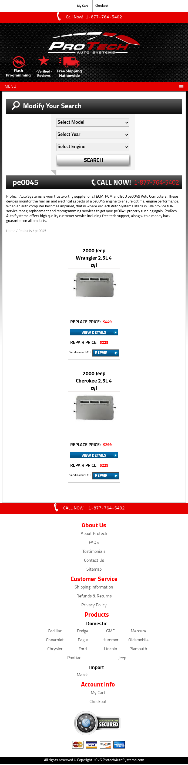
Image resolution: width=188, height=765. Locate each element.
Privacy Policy (94, 606)
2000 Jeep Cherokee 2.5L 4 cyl (94, 381)
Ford (83, 650)
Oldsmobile (138, 641)
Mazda (83, 676)
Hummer (110, 641)
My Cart (82, 6)
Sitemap (94, 570)
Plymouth (138, 650)
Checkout (101, 6)
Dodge (82, 632)
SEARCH (93, 160)
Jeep (122, 659)
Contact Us (94, 562)
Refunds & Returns (94, 597)
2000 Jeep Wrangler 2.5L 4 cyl (94, 258)
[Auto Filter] (92, 123)
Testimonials (93, 553)
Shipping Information (94, 588)
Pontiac (74, 659)
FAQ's (94, 544)
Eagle (83, 641)
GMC (110, 632)
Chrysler (55, 650)
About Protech (94, 535)
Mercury (138, 632)
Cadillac (55, 632)
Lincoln (110, 650)
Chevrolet (55, 641)
